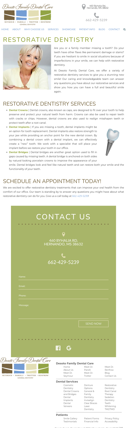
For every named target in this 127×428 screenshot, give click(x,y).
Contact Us (110, 368)
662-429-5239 (114, 16)
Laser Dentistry (91, 393)
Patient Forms (91, 412)
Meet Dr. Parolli (91, 359)
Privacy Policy (111, 412)
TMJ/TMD (109, 396)
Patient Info (86, 29)
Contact (113, 29)
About (17, 29)
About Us (68, 362)
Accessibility (110, 415)
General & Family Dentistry (89, 381)
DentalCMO (113, 422)
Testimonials (70, 415)
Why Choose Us (34, 29)
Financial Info (90, 415)
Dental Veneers (71, 396)
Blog (101, 29)
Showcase (68, 29)
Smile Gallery (70, 412)
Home (6, 29)
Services (53, 29)
